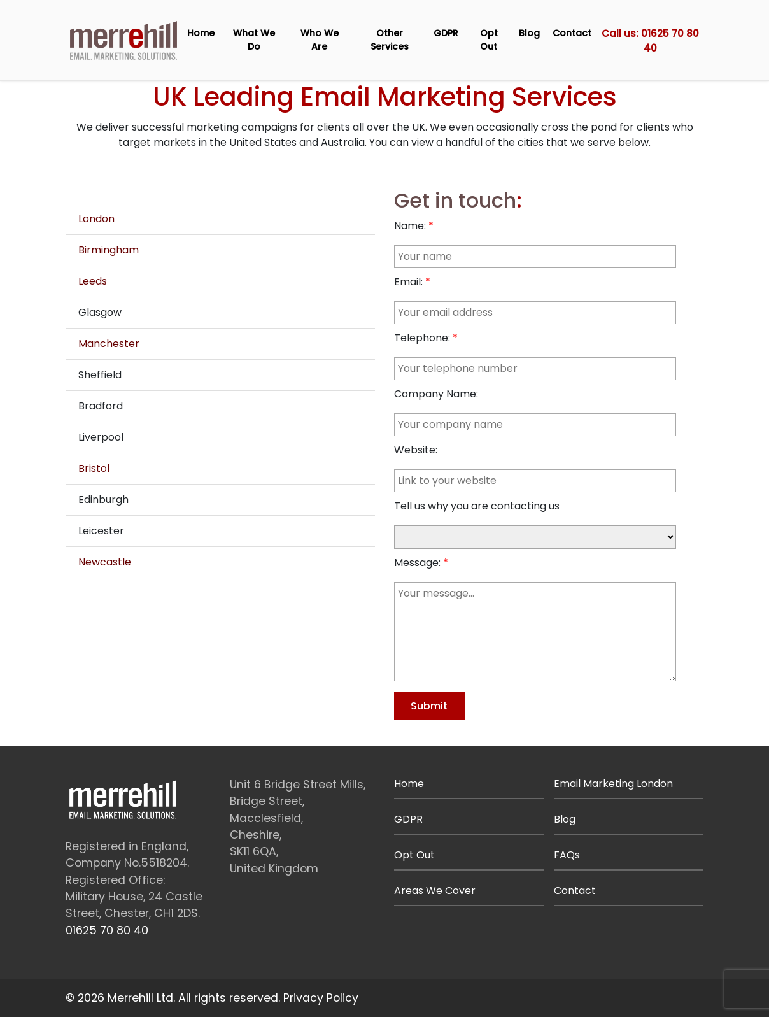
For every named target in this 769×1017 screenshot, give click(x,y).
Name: (410, 225)
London (96, 218)
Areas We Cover (435, 890)
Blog (529, 33)
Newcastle (104, 562)
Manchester (108, 343)
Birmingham (108, 250)
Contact (572, 33)
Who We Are (319, 40)
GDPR (446, 33)
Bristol (93, 468)
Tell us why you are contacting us (477, 506)
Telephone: (422, 338)
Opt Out (489, 40)
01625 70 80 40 (107, 930)
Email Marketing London (613, 783)
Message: (417, 562)
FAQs (567, 855)
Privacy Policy (320, 998)
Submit (429, 706)
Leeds (92, 281)
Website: (415, 450)
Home (201, 33)
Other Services (389, 40)
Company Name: (436, 394)
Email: (408, 281)
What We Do (254, 40)
